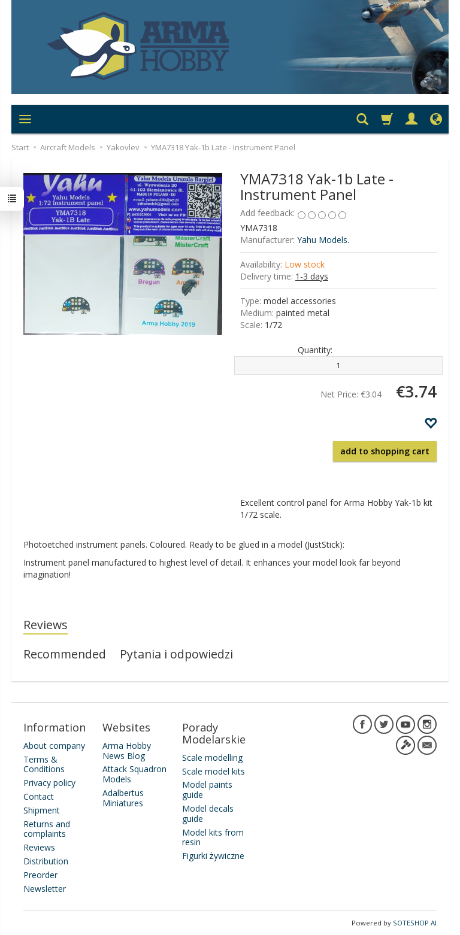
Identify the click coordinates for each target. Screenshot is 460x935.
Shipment (41, 809)
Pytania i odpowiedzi (176, 654)
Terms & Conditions (44, 764)
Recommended (64, 654)
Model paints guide (207, 789)
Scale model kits (213, 770)
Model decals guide (208, 813)
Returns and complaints (46, 828)
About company (54, 745)
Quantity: (315, 350)
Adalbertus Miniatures (123, 798)
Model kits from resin (213, 837)
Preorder (40, 874)
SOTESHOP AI (415, 922)
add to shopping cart (384, 451)
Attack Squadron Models (134, 774)
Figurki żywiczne (213, 855)
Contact (38, 796)
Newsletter (44, 888)
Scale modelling (212, 757)
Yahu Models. (323, 239)
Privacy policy (49, 782)
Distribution (45, 861)
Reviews (45, 625)
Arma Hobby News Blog (126, 750)
